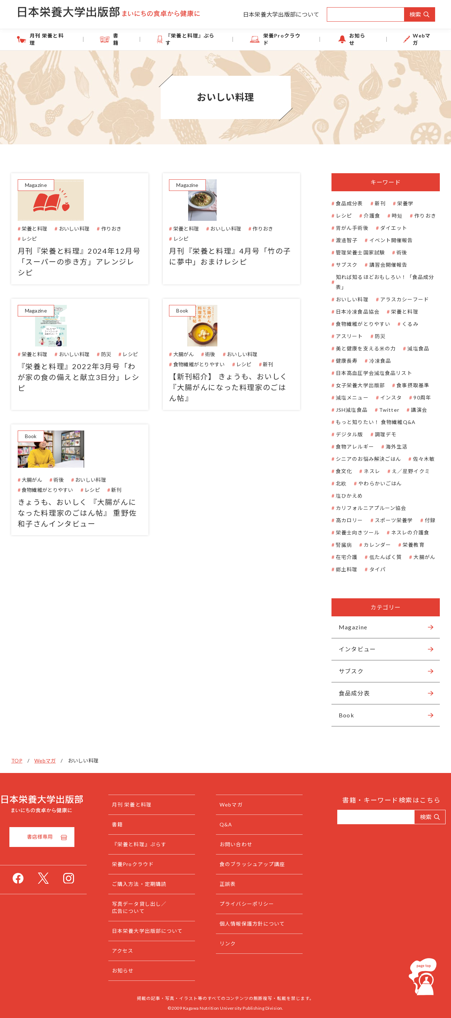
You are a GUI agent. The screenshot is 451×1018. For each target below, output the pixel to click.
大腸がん (419, 557)
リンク (233, 943)
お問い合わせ (241, 844)
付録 (425, 520)
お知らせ (348, 39)
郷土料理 (342, 569)
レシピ (339, 216)
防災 (375, 336)
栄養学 (401, 203)
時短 (392, 216)
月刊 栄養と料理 (70, 39)
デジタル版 (345, 434)
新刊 (375, 203)
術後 (397, 252)
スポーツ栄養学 (389, 520)
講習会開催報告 (383, 265)
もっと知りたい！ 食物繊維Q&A (371, 422)
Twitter (384, 410)
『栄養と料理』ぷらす (195, 39)
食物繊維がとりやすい (358, 324)
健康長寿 (342, 361)
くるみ (405, 324)
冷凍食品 (375, 361)
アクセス (135, 951)
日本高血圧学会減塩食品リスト (369, 373)
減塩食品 (413, 348)
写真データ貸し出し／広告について (151, 907)
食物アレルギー (350, 447)
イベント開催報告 (386, 240)
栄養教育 (409, 545)
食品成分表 (345, 203)
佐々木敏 (419, 459)
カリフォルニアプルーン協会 (366, 508)
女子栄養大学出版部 (355, 385)
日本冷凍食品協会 (353, 312)
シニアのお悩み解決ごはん (363, 459)
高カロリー (345, 520)
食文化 (339, 471)
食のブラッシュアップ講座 (257, 864)
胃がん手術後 (347, 228)
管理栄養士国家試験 (355, 252)
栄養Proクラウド (280, 39)
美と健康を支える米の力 (361, 348)
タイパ (372, 569)
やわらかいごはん (375, 483)
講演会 (414, 410)
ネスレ (367, 471)
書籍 (131, 39)
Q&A (231, 824)
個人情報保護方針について (257, 924)
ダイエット (389, 228)
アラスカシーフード (399, 299)
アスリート (345, 336)
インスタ (386, 397)
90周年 (417, 397)
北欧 (336, 483)
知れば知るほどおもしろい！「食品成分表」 (380, 282)
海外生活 (392, 447)
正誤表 (233, 884)
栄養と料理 (400, 312)
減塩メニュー (347, 397)
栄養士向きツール (353, 532)
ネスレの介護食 (405, 532)
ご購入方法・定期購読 (151, 884)
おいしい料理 (347, 299)
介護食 (367, 216)
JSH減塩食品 (347, 410)
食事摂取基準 (408, 385)
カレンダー (372, 545)
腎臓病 (339, 545)
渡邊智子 (342, 240)
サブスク (342, 265)
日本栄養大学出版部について (281, 14)
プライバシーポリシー (252, 904)
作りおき (420, 216)
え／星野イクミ (406, 471)
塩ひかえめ (345, 496)
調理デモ (380, 434)
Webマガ (402, 39)
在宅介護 (342, 557)
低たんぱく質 (380, 557)
